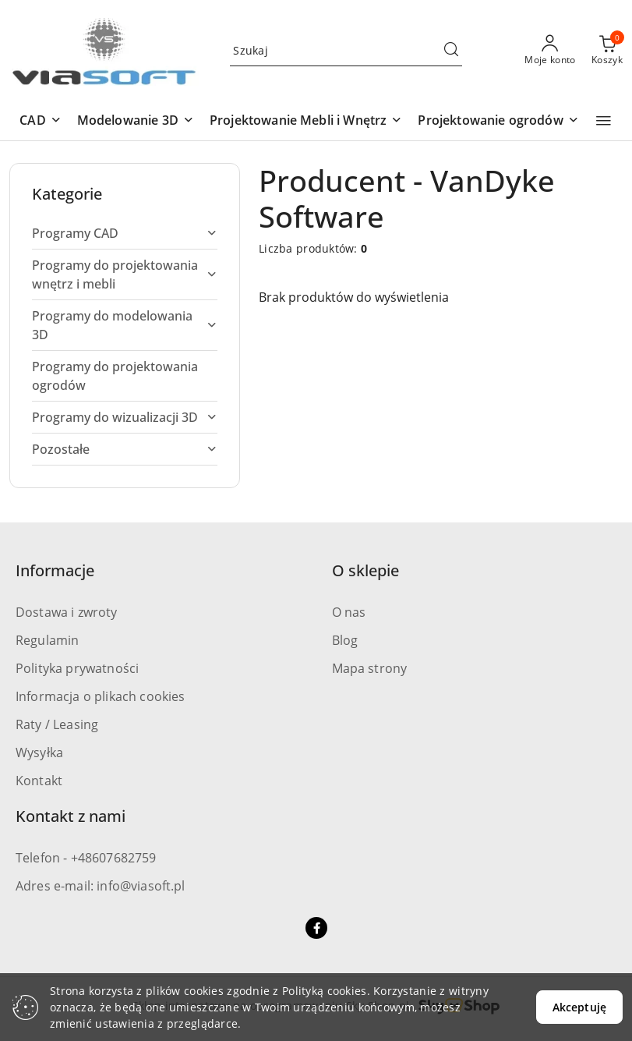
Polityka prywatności (77, 668)
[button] (40, 121)
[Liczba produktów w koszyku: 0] (607, 50)
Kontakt (39, 780)
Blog (345, 640)
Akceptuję (579, 1007)
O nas (349, 612)
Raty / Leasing (57, 724)
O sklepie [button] (365, 570)
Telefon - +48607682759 (86, 857)
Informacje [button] (55, 570)
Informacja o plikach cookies (100, 696)
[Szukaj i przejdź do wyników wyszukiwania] (451, 50)
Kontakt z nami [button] (70, 816)
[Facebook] (316, 928)
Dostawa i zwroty (67, 612)
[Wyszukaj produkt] (346, 50)
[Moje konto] (550, 50)
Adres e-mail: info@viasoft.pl (100, 885)
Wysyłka (39, 752)
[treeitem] (124, 233)
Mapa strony (370, 668)
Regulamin (47, 640)
